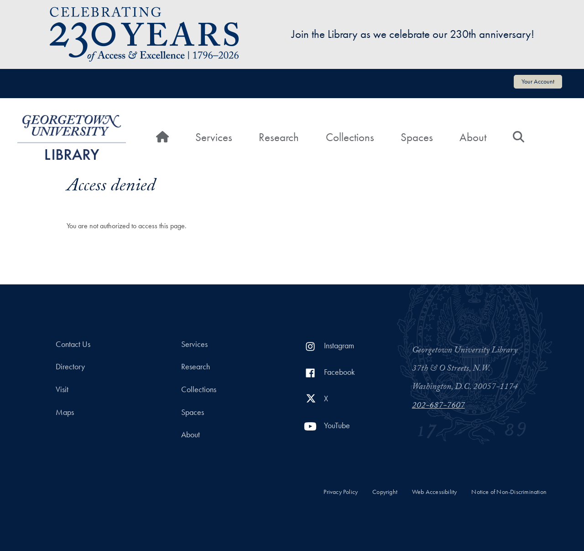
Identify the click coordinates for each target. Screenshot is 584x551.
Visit (62, 389)
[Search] (518, 137)
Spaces (417, 137)
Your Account (537, 81)
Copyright (384, 492)
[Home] (162, 137)
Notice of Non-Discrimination (509, 492)
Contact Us (73, 344)
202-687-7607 (438, 406)
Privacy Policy (340, 492)
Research (279, 137)
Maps (65, 412)
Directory (70, 367)
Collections (350, 137)
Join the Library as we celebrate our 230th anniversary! (413, 34)
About (472, 137)
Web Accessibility (434, 492)
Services (213, 137)
